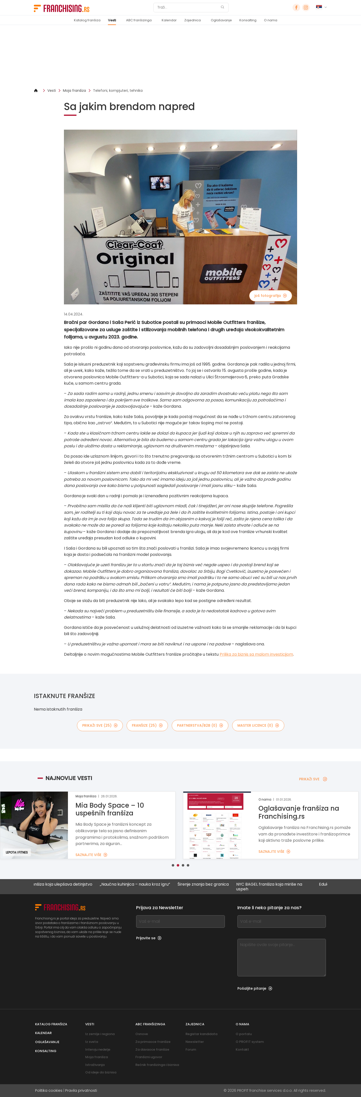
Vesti (112, 20)
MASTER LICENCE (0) (258, 725)
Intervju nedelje (97, 1049)
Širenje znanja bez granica (207, 884)
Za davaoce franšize (152, 1049)
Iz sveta (91, 1041)
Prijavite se (148, 938)
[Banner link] (180, 56)
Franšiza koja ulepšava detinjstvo (64, 884)
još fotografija (270, 295)
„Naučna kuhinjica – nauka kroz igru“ (139, 884)
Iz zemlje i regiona (100, 1034)
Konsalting (247, 20)
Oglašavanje (221, 20)
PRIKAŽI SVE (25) (100, 725)
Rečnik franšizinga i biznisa (157, 1064)
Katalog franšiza (87, 20)
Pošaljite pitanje (254, 988)
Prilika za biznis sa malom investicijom (256, 654)
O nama (270, 20)
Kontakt (242, 1049)
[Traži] (187, 7)
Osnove (141, 1034)
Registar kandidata (201, 1034)
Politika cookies (48, 1090)
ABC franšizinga (139, 20)
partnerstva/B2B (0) (200, 725)
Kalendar (169, 20)
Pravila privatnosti (81, 1090)
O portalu (244, 1034)
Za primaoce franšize (152, 1041)
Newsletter (195, 1041)
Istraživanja (95, 1064)
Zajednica (192, 20)
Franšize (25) (147, 725)
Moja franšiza (74, 90)
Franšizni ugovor (148, 1057)
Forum (191, 1049)
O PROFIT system (250, 1041)
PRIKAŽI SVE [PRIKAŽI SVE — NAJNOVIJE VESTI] (313, 779)
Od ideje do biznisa (100, 1072)
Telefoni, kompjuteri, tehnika (118, 90)
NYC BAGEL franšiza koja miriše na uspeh (273, 886)
